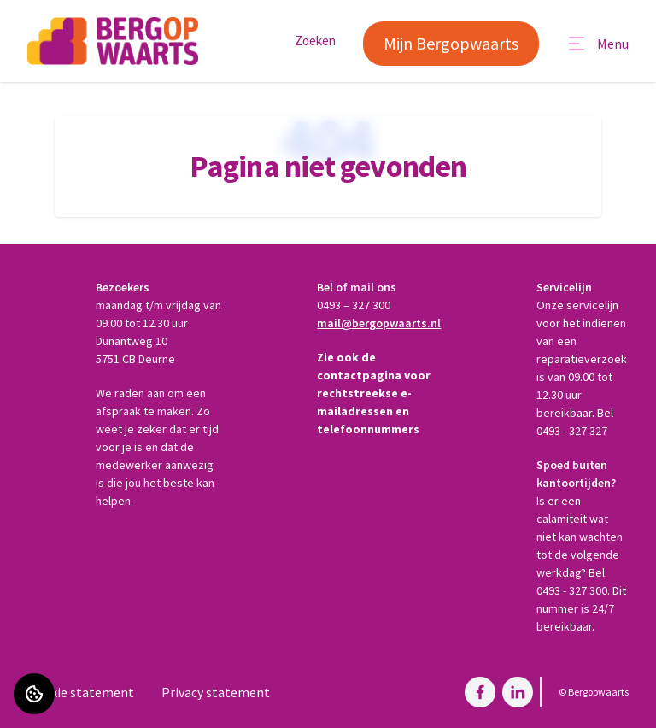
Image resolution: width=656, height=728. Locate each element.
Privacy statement (215, 692)
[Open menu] (597, 43)
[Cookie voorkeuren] (34, 693)
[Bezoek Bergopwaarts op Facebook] (480, 692)
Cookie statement (80, 692)
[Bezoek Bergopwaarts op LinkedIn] (517, 692)
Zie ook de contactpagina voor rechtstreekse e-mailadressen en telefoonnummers (373, 393)
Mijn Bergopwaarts (451, 43)
